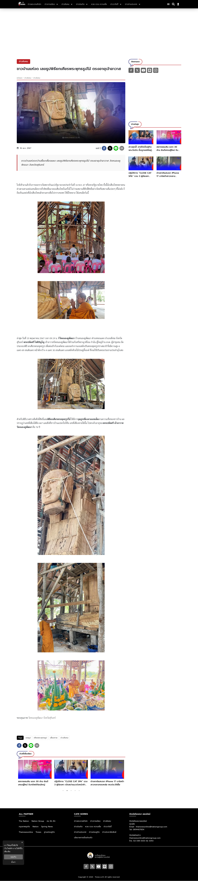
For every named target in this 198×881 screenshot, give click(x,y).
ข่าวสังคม (28, 78)
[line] (115, 148)
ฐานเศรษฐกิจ (49, 832)
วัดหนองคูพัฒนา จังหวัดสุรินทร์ (42, 717)
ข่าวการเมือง (95, 821)
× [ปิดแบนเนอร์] (22, 842)
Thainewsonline (26, 832)
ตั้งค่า (13, 862)
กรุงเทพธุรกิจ (24, 826)
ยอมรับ (13, 857)
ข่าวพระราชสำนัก (81, 821)
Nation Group (38, 821)
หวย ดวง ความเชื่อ (93, 826)
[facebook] (104, 148)
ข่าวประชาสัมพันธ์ (109, 832)
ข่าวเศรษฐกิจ (94, 832)
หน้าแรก (19, 78)
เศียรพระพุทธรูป (40, 737)
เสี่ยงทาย (53, 737)
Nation (35, 826)
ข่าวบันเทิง (78, 826)
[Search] (174, 4)
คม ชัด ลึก (51, 821)
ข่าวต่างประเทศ (80, 832)
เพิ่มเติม (7, 851)
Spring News (47, 826)
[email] (121, 148)
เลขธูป (28, 737)
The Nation (24, 821)
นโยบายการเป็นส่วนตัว (83, 837)
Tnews (38, 832)
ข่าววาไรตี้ (108, 826)
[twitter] (110, 148)
